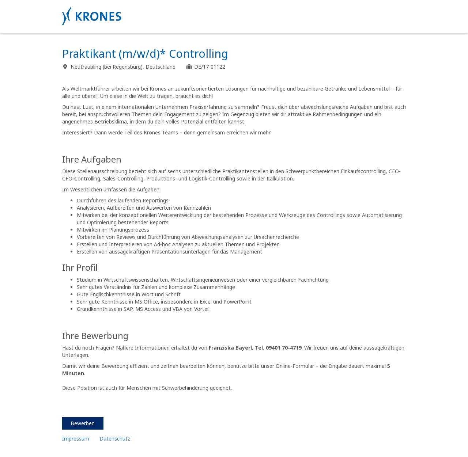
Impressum (75, 438)
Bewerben (83, 423)
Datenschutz (115, 438)
